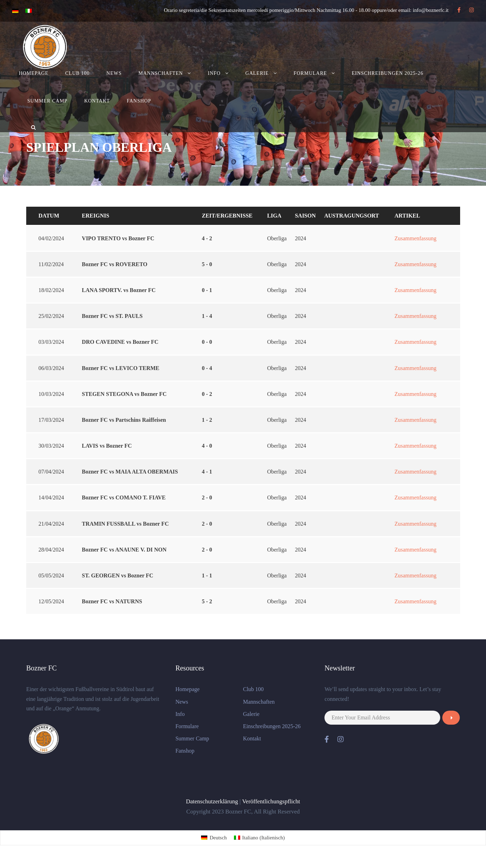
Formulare (310, 73)
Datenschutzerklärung (212, 801)
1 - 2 (207, 420)
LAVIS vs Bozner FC (107, 446)
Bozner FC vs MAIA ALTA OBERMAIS (130, 472)
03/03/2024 (51, 342)
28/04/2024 (51, 550)
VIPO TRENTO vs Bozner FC (118, 238)
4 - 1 (207, 472)
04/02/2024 (51, 238)
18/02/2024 (51, 290)
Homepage (34, 73)
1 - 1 (207, 575)
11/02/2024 (51, 264)
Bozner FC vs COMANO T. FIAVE (124, 497)
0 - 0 (207, 342)
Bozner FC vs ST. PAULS (112, 316)
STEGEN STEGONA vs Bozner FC (124, 394)
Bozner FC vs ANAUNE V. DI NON (124, 550)
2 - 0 (207, 497)
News (114, 73)
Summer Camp (47, 101)
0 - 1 (207, 290)
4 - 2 (207, 238)
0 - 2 (207, 394)
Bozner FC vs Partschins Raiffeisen (124, 420)
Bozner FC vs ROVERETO (114, 264)
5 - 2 (207, 601)
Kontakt (97, 101)
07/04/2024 (51, 472)
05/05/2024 (51, 575)
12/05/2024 (51, 601)
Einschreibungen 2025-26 (387, 73)
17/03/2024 (51, 420)
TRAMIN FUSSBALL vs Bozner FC (125, 524)
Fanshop (139, 101)
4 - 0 (207, 446)
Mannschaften (160, 73)
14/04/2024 (51, 497)
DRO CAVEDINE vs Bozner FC (120, 342)
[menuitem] (214, 838)
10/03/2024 (51, 394)
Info (214, 73)
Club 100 (77, 73)
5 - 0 (207, 264)
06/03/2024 (51, 368)
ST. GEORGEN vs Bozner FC (117, 575)
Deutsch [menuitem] (218, 837)
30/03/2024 (51, 446)
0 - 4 (207, 368)
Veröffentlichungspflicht (271, 801)
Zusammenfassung (415, 238)
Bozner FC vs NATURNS (112, 601)
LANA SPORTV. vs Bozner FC (119, 290)
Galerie (257, 73)
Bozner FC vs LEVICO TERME (120, 368)
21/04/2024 (51, 524)
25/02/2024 (51, 316)
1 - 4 (207, 316)
